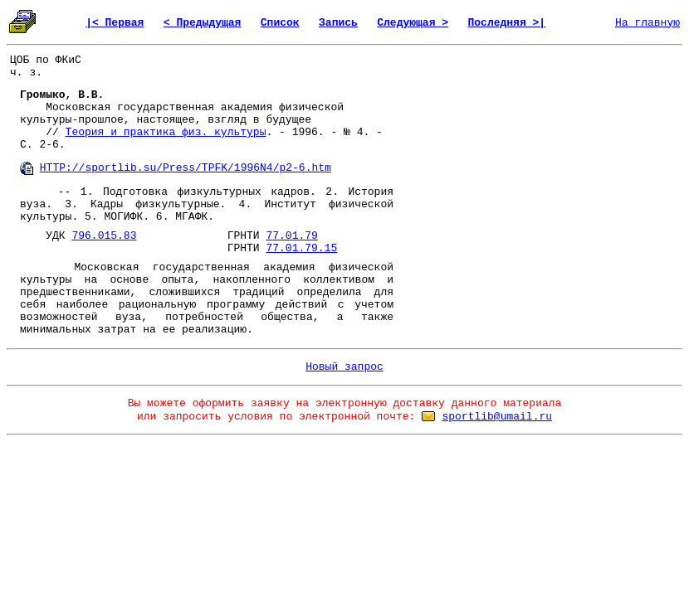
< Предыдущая (203, 23)
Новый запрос (344, 367)
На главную (647, 23)
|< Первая (115, 23)
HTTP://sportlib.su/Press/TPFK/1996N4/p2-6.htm (185, 168)
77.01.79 (291, 236)
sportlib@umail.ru (497, 416)
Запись (338, 23)
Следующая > (412, 23)
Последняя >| (506, 23)
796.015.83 (103, 236)
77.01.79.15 (301, 248)
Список (280, 23)
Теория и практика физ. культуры (166, 132)
